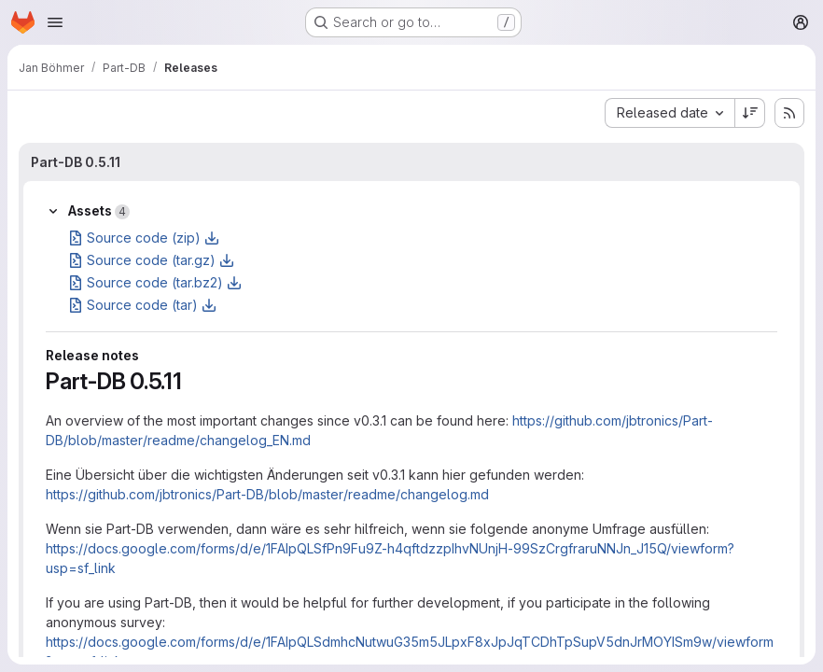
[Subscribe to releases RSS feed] (789, 113)
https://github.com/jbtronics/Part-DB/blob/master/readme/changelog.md (267, 494)
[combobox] (669, 113)
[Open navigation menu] (55, 22)
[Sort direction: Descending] (750, 113)
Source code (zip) (143, 237)
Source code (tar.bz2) (155, 282)
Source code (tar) (142, 305)
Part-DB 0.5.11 (75, 162)
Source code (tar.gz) (151, 260)
